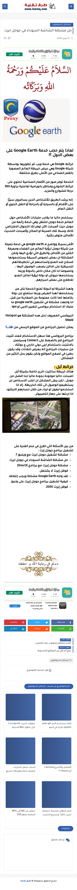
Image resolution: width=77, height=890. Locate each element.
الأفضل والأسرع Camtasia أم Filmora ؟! (57, 769)
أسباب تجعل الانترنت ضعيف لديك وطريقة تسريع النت (20, 769)
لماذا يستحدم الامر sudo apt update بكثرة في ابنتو (56, 725)
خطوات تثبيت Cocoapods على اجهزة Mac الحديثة (21, 725)
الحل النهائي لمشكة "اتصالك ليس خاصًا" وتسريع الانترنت (56, 813)
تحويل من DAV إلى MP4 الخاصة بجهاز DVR (23, 813)
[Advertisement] (38, 532)
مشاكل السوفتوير (62, 25)
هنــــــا (9, 327)
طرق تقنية (25, 881)
